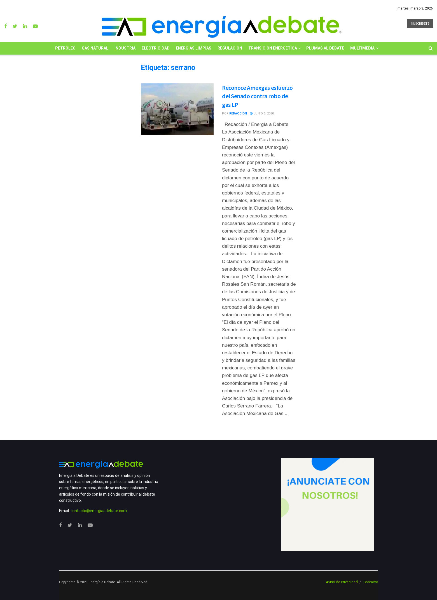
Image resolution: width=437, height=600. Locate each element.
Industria (124, 48)
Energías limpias (193, 48)
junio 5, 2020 (262, 113)
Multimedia (362, 48)
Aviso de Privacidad (342, 582)
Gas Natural (95, 48)
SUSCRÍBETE (420, 23)
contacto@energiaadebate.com (99, 510)
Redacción (238, 113)
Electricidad (156, 48)
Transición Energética (272, 48)
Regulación (230, 48)
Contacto (370, 582)
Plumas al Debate (325, 48)
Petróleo (65, 48)
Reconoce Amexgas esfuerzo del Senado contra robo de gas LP (257, 96)
